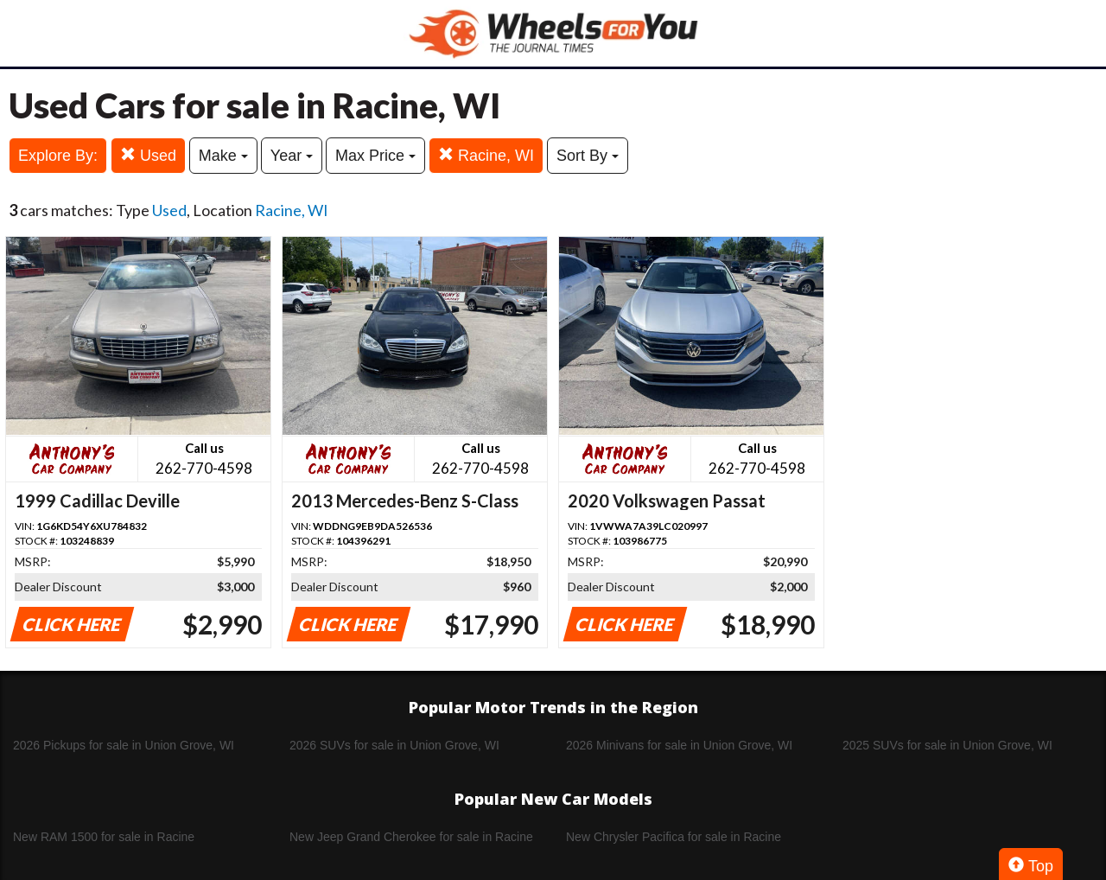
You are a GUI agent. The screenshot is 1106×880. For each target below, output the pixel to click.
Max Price (375, 155)
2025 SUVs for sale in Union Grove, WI (947, 745)
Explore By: (58, 155)
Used (148, 155)
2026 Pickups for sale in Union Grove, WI (123, 745)
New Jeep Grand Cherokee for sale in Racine (411, 837)
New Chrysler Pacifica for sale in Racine (673, 837)
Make (223, 155)
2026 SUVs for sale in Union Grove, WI (394, 745)
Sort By (587, 155)
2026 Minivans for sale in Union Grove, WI (679, 745)
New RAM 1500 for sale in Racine (103, 837)
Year (291, 155)
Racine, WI (486, 155)
